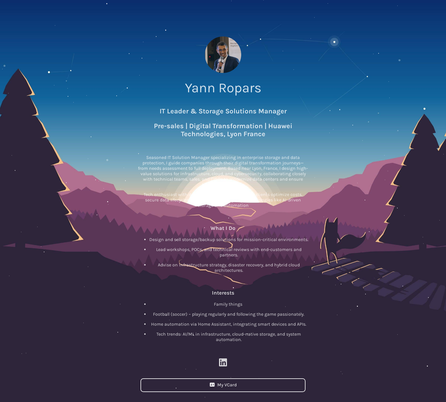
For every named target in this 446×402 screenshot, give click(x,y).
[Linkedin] (223, 363)
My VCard (223, 384)
